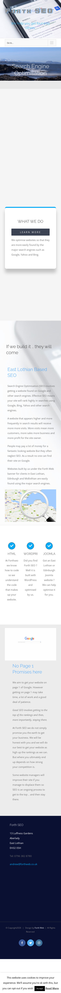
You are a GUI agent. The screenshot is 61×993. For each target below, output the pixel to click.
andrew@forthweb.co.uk (23, 864)
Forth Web (39, 927)
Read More (52, 988)
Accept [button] (39, 988)
